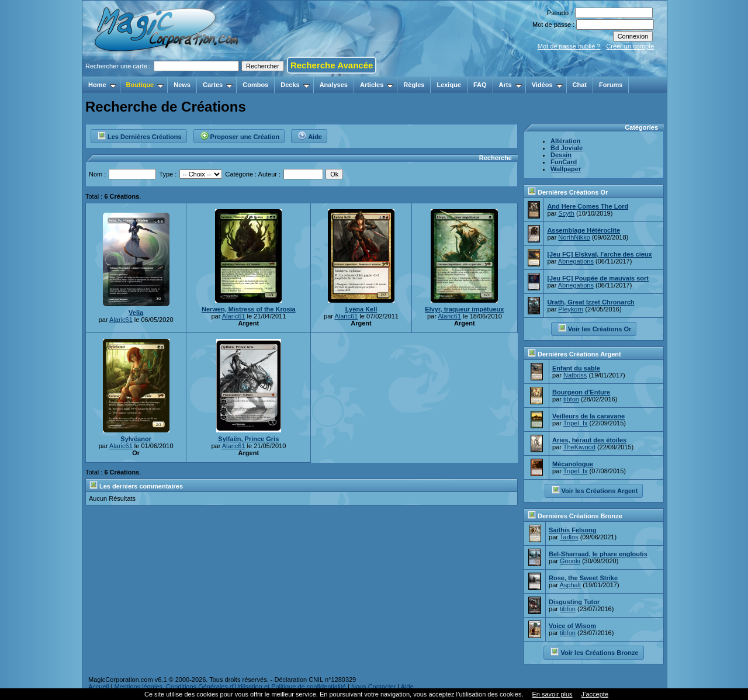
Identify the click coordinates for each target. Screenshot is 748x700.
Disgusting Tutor (574, 601)
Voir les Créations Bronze (594, 651)
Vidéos (547, 84)
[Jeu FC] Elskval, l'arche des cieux (599, 254)
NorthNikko (574, 237)
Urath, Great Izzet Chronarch (590, 302)
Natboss (575, 375)
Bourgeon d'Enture (581, 392)
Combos (255, 84)
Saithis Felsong (572, 529)
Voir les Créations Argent (594, 489)
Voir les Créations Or (594, 327)
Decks (294, 84)
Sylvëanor (135, 438)
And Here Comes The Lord (587, 206)
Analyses (334, 84)
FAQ (480, 84)
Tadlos (569, 536)
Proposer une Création (240, 135)
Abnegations (576, 261)
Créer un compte (630, 46)
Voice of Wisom (572, 625)
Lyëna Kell (361, 309)
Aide (309, 135)
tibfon (571, 399)
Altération (565, 140)
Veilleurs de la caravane (588, 416)
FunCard (563, 161)
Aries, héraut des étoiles (589, 439)
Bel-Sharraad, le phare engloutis (598, 553)
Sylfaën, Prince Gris (248, 438)
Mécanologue (572, 463)
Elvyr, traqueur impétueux (464, 309)
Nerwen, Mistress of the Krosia (249, 309)
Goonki (570, 560)
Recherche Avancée (331, 65)
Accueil (98, 686)
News (182, 84)
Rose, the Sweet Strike (583, 577)
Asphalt (570, 584)
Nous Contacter (373, 686)
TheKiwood (579, 447)
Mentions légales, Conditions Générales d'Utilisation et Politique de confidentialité (230, 686)
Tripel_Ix (575, 423)
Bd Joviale (566, 147)
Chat (580, 84)
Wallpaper (565, 168)
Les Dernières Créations (139, 135)
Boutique (145, 84)
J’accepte (594, 694)
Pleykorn (570, 309)
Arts (510, 84)
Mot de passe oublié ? (569, 46)
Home (102, 84)
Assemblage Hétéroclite (583, 230)
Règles (413, 84)
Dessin (561, 154)
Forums (610, 84)
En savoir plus (552, 694)
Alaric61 (121, 319)
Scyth (566, 213)
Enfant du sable (576, 368)
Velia (136, 312)
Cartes (218, 84)
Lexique (449, 84)
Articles (376, 84)
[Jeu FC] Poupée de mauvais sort (598, 278)
